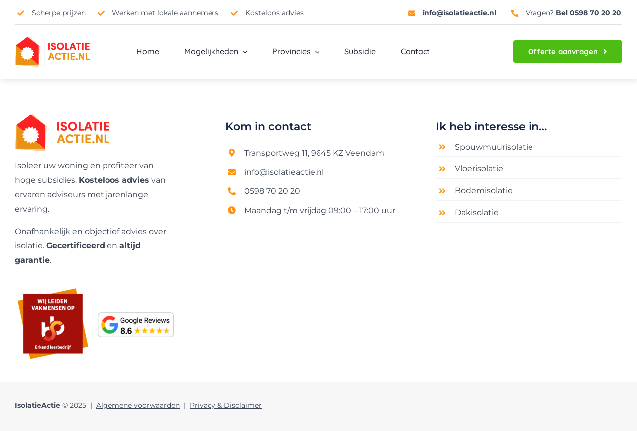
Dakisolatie (477, 212)
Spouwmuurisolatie (494, 147)
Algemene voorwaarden (138, 405)
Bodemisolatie (484, 190)
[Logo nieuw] (62, 118)
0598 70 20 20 (272, 191)
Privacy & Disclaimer (226, 405)
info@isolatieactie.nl (284, 172)
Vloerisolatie (479, 168)
